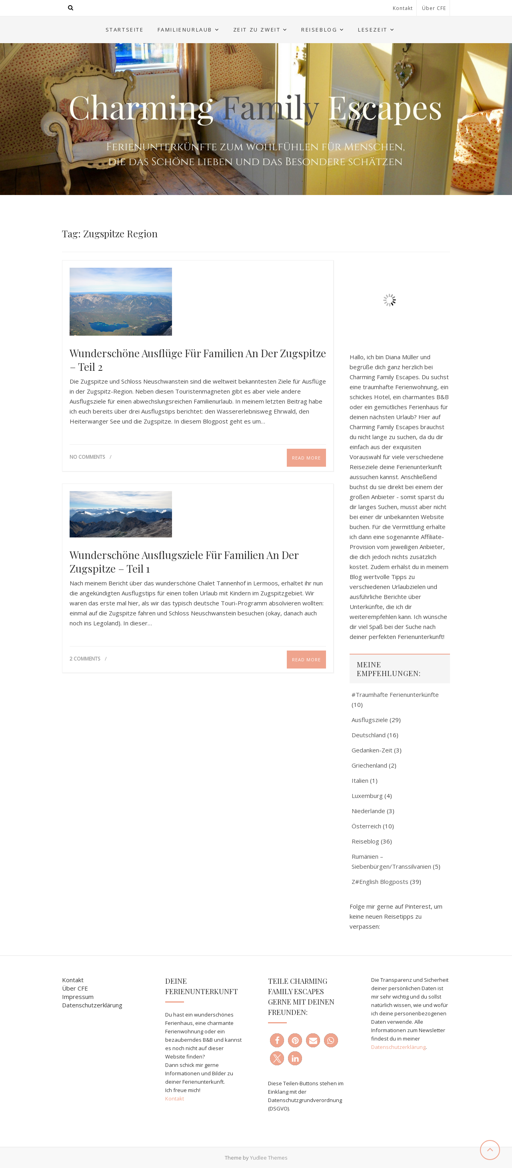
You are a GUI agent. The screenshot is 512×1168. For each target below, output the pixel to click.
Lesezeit (373, 29)
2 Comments (85, 658)
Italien (360, 780)
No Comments (87, 457)
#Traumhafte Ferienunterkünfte (395, 694)
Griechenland (369, 765)
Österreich (366, 826)
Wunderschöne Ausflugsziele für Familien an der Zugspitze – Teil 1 (184, 561)
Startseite (125, 29)
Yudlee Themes (269, 1157)
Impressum (78, 997)
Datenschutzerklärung (92, 1005)
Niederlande (368, 811)
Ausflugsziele (370, 720)
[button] (277, 1040)
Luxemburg (367, 796)
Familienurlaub (185, 29)
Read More (306, 458)
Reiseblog (319, 29)
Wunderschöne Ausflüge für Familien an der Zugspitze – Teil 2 (198, 360)
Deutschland (369, 735)
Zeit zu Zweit (257, 29)
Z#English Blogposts (380, 881)
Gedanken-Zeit (372, 750)
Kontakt (403, 8)
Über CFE (434, 8)
